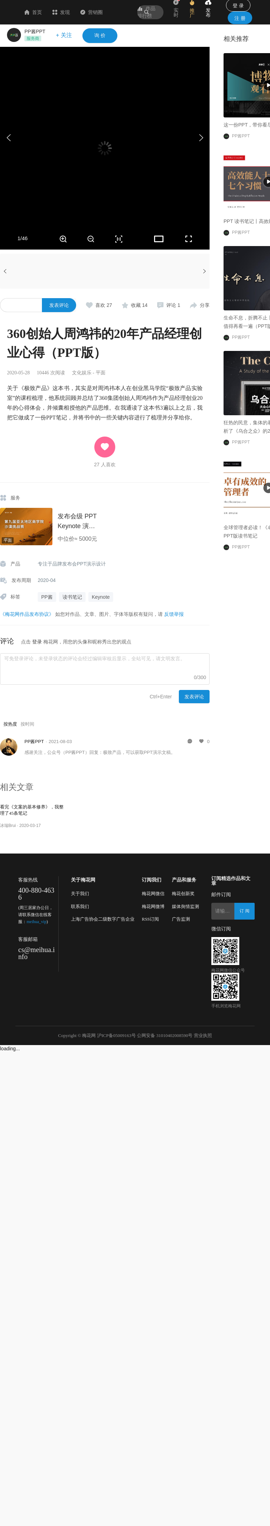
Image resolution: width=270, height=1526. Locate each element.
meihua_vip (36, 921)
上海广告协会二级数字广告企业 (102, 919)
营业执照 (203, 1035)
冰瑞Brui (8, 825)
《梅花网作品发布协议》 (27, 614)
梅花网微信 (153, 893)
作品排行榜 (146, 12)
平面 (100, 372)
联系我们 (80, 906)
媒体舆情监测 (185, 906)
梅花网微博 (153, 906)
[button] (201, 138)
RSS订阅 (150, 919)
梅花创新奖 (183, 893)
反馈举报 (174, 614)
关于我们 (80, 893)
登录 (37, 642)
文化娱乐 (82, 372)
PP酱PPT (34, 31)
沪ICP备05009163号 (116, 1035)
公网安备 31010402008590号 (164, 1035)
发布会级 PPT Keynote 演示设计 (77, 526)
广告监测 (181, 919)
